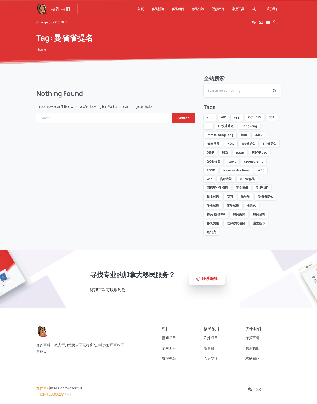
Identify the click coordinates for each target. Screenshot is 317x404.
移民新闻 (239, 214)
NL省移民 (213, 143)
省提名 (251, 205)
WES (261, 170)
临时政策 (226, 179)
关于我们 (272, 9)
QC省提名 (213, 161)
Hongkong (249, 126)
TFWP (211, 170)
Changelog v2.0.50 (51, 22)
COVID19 (254, 117)
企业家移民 (247, 179)
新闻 (230, 196)
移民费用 (213, 223)
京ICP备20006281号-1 (53, 396)
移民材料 (259, 214)
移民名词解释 (216, 214)
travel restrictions (236, 170)
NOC (230, 143)
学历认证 (262, 188)
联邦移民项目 (236, 223)
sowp (232, 161)
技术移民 (213, 196)
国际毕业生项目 (217, 188)
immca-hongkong (220, 135)
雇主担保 (259, 223)
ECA (272, 117)
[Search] (236, 90)
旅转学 (245, 196)
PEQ (225, 152)
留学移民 (233, 205)
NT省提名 (269, 143)
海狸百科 (43, 390)
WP (209, 179)
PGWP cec (259, 152)
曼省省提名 (265, 196)
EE (208, 126)
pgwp (240, 152)
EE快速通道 (226, 126)
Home (41, 49)
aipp (237, 117)
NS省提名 (248, 143)
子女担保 (242, 188)
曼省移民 (213, 205)
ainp (210, 117)
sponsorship (253, 161)
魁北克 (211, 232)
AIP (223, 117)
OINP (210, 152)
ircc (244, 135)
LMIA (258, 135)
